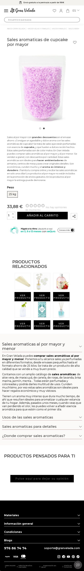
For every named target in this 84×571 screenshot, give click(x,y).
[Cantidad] (11, 215)
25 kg (12, 194)
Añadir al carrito (42, 215)
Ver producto (23, 296)
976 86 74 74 (15, 548)
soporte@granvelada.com (62, 548)
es (75, 10)
